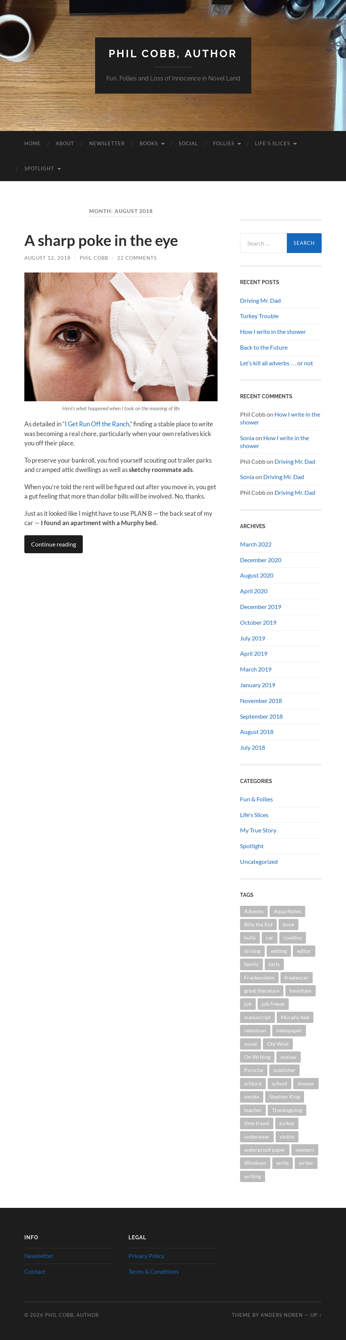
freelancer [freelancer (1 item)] (297, 977)
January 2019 (257, 684)
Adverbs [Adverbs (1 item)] (254, 911)
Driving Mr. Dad (260, 300)
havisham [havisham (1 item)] (300, 990)
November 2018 (261, 700)
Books (149, 143)
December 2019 (260, 606)
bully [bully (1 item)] (250, 937)
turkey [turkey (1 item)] (286, 1123)
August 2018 (256, 731)
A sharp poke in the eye (101, 240)
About (65, 143)
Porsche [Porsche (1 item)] (253, 1070)
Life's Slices (254, 814)
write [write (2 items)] (282, 1163)
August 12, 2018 (47, 258)
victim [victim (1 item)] (287, 1136)
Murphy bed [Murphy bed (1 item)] (295, 1017)
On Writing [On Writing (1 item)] (257, 1057)
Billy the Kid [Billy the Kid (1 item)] (258, 924)
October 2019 (258, 622)
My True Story (258, 830)
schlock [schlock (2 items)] (253, 1083)
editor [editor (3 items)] (304, 951)
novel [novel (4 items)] (250, 1044)
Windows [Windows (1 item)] (255, 1163)
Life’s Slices (272, 143)
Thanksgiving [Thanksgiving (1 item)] (287, 1110)
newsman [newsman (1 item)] (255, 1030)
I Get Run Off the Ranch (97, 424)
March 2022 (255, 544)
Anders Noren (282, 1315)
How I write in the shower (273, 331)
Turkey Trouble (259, 315)
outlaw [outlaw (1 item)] (288, 1057)
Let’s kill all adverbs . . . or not (276, 362)
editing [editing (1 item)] (279, 951)
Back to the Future (264, 347)
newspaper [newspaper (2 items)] (289, 1030)
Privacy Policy (146, 1255)
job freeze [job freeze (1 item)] (273, 1004)
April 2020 (253, 590)
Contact (34, 1271)
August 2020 (256, 575)
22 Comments (137, 258)
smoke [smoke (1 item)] (251, 1096)
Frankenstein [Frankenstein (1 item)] (259, 977)
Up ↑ (316, 1315)
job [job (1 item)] (248, 1004)
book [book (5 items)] (288, 924)
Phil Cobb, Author (173, 54)
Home (32, 143)
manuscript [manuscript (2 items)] (257, 1017)
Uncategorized (259, 861)
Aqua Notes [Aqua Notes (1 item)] (287, 911)
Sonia (247, 437)
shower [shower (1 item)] (306, 1083)
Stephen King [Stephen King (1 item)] (284, 1096)
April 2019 (253, 653)
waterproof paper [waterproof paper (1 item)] (264, 1149)
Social (188, 143)
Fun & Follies (256, 799)
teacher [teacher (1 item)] (253, 1110)
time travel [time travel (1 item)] (256, 1123)
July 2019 (252, 638)
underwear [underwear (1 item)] (257, 1136)
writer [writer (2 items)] (306, 1163)
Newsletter (107, 143)
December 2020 (260, 559)
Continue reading (53, 544)
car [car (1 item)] (269, 937)
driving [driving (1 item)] (252, 951)
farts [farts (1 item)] (274, 964)
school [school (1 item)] (279, 1083)
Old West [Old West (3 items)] (278, 1044)
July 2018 (252, 747)
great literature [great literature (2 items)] (261, 990)
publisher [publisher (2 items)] (284, 1070)
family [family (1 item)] (251, 964)
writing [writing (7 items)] (252, 1176)
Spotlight (39, 168)
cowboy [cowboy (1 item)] (292, 937)
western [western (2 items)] (304, 1149)
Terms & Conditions (153, 1271)
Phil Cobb (94, 258)
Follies (223, 143)
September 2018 (261, 716)
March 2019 (255, 669)
